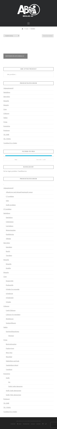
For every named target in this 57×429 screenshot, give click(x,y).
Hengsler (6, 105)
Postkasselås (9, 285)
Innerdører (9, 247)
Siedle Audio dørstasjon (15, 386)
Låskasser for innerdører (13, 314)
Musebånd (9, 357)
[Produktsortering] (11, 35)
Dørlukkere (6, 92)
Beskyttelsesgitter (11, 344)
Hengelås (6, 101)
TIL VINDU (7, 139)
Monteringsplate (11, 230)
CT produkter (10, 196)
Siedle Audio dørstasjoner (13, 390)
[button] (28, 23)
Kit (9, 382)
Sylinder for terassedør (12, 289)
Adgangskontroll (8, 88)
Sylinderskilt (9, 298)
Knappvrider (9, 281)
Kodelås (8, 268)
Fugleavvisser (10, 348)
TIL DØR (6, 134)
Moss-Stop (9, 352)
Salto (7, 200)
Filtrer (16, 159)
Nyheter (13, 423)
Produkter (26, 423)
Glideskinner (10, 222)
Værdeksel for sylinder (10, 143)
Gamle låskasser (10, 310)
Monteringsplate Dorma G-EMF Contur (18, 56)
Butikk (39, 423)
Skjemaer (11, 335)
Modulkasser (10, 319)
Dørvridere (6, 96)
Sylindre (8, 302)
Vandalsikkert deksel (12, 365)
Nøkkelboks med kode (12, 361)
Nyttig (5, 122)
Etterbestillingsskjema (12, 331)
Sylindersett (9, 293)
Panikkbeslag (10, 234)
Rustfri (8, 251)
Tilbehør (8, 238)
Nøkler (5, 118)
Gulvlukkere (9, 226)
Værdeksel (9, 369)
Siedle (8, 378)
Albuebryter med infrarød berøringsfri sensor (19, 192)
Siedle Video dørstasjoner (13, 395)
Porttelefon (6, 126)
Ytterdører (9, 255)
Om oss (33, 423)
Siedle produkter (11, 205)
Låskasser (6, 113)
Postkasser (6, 130)
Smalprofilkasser (11, 323)
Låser (5, 109)
